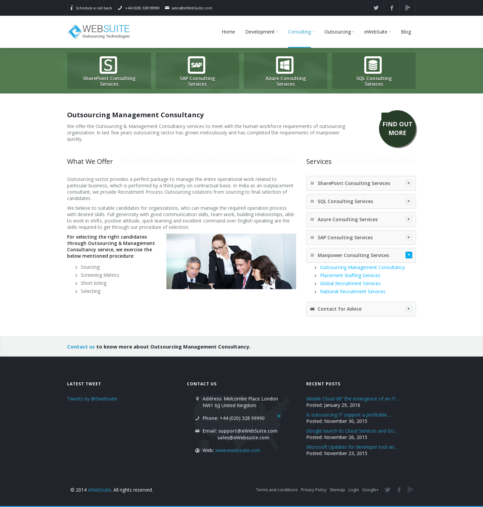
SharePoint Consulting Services (361, 183)
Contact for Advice (361, 308)
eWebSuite (99, 490)
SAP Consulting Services (361, 237)
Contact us (81, 346)
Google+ (370, 490)
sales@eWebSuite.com (191, 7)
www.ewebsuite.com (237, 450)
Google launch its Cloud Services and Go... (351, 431)
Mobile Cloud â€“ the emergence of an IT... (352, 398)
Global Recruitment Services (350, 283)
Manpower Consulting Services (361, 255)
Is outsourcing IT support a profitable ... (348, 414)
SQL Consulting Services (361, 201)
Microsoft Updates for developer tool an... (351, 447)
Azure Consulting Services (361, 219)
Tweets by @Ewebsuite (92, 398)
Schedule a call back (94, 7)
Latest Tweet (84, 383)
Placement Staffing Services (350, 275)
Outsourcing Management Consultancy (362, 267)
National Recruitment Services (352, 291)
